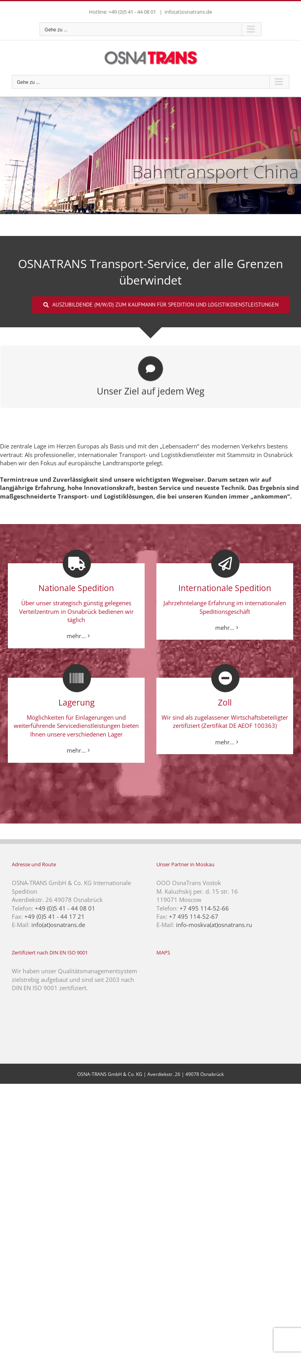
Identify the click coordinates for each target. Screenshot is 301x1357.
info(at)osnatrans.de (188, 11)
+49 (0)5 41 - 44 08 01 (65, 908)
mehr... (76, 636)
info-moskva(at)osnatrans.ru (214, 925)
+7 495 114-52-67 (193, 916)
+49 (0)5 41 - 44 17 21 (54, 916)
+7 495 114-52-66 (204, 908)
